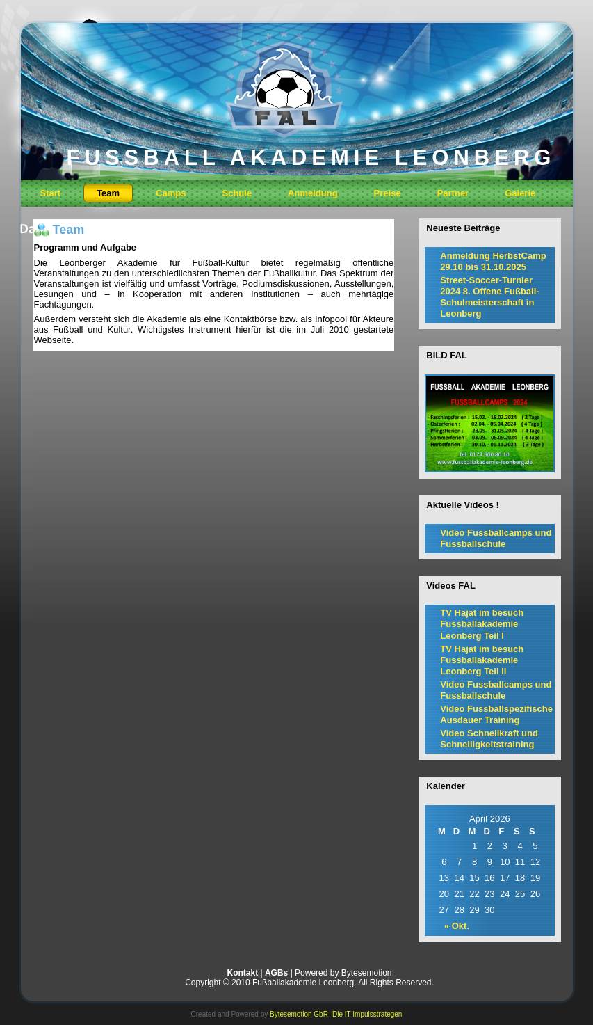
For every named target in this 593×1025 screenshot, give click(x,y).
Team (69, 230)
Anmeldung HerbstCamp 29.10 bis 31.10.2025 (493, 261)
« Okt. (456, 926)
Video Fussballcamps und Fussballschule (495, 538)
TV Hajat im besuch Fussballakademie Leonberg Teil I (481, 624)
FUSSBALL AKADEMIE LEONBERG (311, 157)
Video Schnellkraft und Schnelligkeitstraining (489, 738)
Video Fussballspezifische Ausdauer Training (496, 714)
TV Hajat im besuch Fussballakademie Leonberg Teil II (481, 660)
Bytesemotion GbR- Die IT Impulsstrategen (336, 1014)
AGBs (276, 973)
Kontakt (242, 973)
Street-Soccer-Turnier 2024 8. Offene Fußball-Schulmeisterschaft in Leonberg (489, 297)
